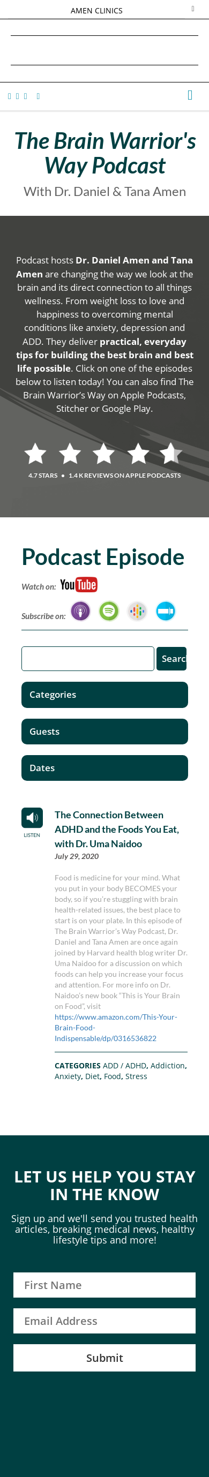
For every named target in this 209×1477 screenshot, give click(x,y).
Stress (136, 1076)
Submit (104, 1358)
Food (112, 1076)
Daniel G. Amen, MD (104, 50)
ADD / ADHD (124, 1065)
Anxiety (68, 1076)
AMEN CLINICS (97, 10)
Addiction (168, 1065)
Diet (92, 1076)
